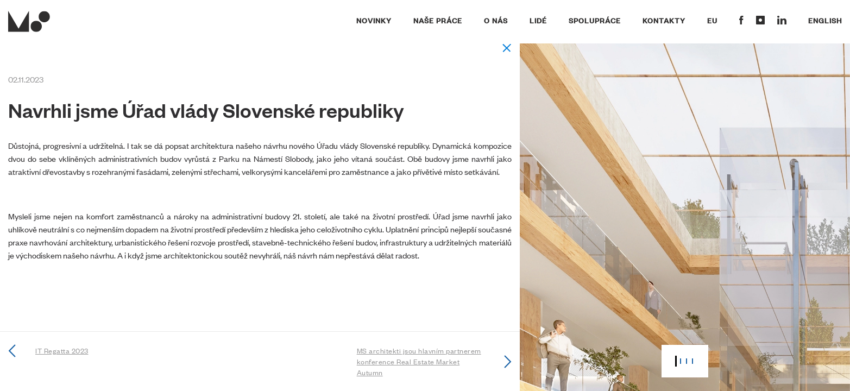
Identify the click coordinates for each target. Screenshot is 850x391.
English (825, 20)
